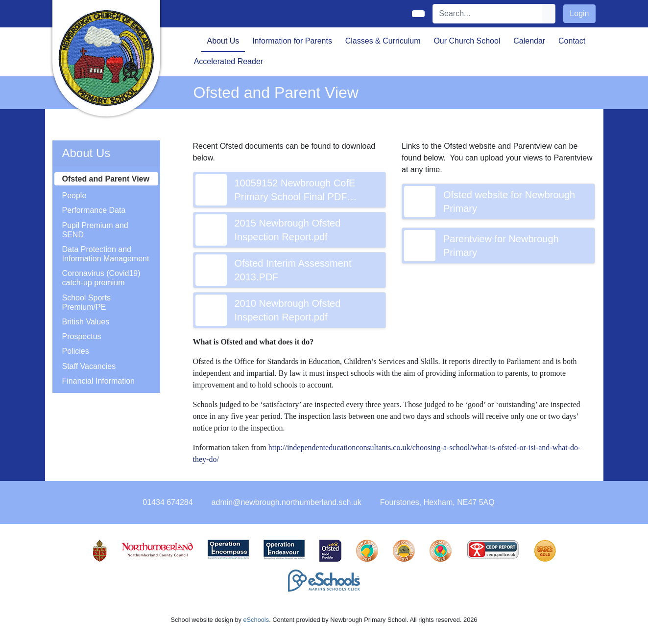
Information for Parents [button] (292, 41)
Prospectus (81, 336)
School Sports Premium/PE (86, 302)
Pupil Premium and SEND (95, 230)
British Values (86, 322)
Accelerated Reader (228, 61)
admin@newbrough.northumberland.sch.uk (286, 502)
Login (579, 13)
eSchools (256, 619)
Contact (571, 41)
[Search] (488, 13)
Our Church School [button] (466, 41)
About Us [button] (223, 41)
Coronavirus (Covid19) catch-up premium (101, 278)
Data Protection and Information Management (105, 254)
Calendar (529, 41)
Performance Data (94, 210)
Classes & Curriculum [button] (383, 41)
